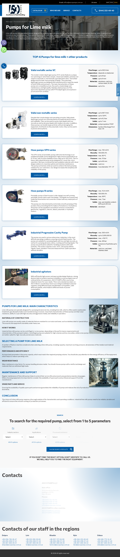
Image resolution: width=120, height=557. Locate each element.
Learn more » (39, 97)
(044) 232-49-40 (106, 10)
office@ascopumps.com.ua (73, 2)
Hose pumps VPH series (43, 149)
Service (66, 10)
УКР (107, 2)
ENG (116, 2)
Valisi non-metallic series (44, 112)
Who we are (55, 10)
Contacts (77, 10)
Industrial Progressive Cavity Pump (49, 232)
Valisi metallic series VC (43, 70)
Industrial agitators (41, 271)
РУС (111, 2)
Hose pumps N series (42, 190)
